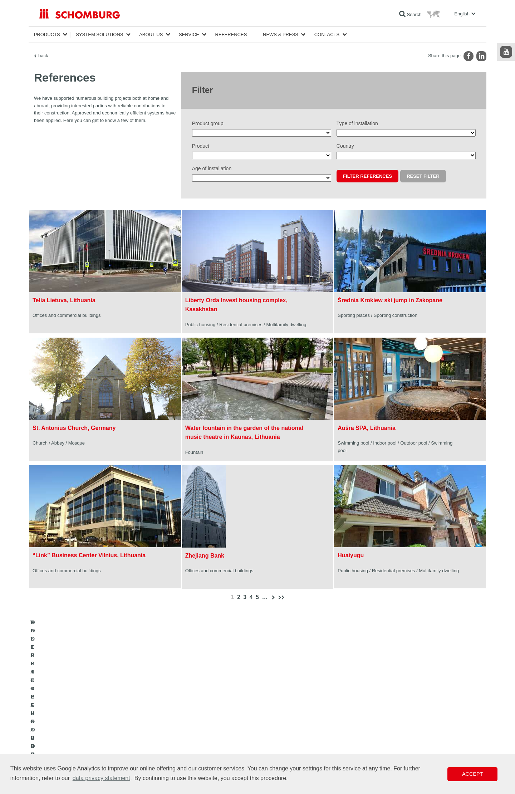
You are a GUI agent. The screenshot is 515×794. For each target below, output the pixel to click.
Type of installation (357, 123)
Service (189, 34)
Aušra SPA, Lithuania (367, 428)
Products (47, 34)
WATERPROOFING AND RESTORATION (79, 720)
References (231, 34)
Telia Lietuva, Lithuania (64, 300)
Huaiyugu (351, 555)
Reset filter (423, 176)
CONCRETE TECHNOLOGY (66, 752)
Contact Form (201, 742)
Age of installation (212, 168)
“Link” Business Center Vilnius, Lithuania (89, 555)
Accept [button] (472, 774)
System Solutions (99, 34)
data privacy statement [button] (101, 778)
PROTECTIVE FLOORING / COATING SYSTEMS (87, 742)
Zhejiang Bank (204, 556)
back (43, 55)
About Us (151, 34)
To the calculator (204, 720)
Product (200, 146)
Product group (208, 123)
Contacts (327, 34)
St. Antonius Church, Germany (74, 428)
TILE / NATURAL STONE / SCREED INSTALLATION (89, 731)
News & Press (280, 34)
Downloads (199, 731)
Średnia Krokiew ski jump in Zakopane (390, 300)
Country (345, 146)
